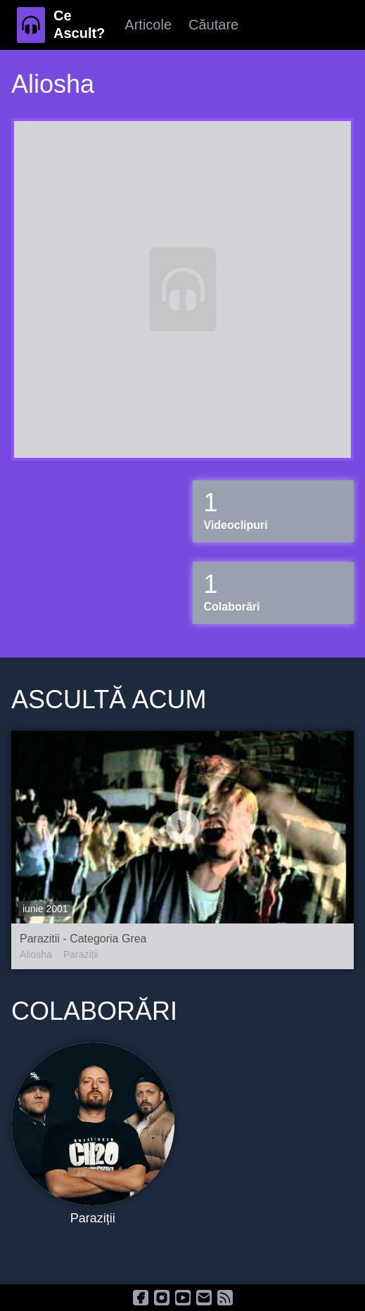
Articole (148, 24)
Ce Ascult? (79, 24)
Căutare (213, 24)
